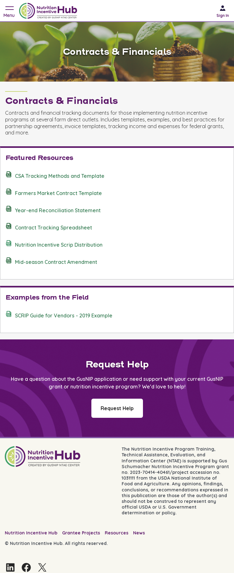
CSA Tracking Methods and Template (54, 175)
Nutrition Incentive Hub (31, 533)
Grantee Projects (81, 533)
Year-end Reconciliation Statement (53, 209)
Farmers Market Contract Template (53, 192)
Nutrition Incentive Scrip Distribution (54, 244)
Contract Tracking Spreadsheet (48, 226)
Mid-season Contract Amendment (51, 261)
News (139, 533)
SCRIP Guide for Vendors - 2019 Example (58, 314)
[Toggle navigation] (9, 10)
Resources (116, 533)
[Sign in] (225, 10)
